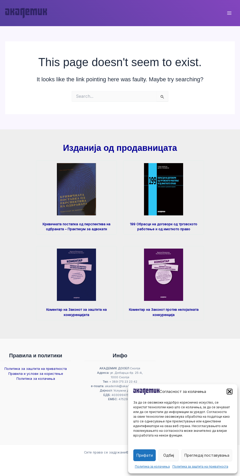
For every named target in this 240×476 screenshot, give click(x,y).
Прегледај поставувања (206, 455)
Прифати (144, 455)
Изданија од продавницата (120, 148)
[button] (229, 391)
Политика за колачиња (152, 466)
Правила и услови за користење (35, 374)
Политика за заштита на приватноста (200, 466)
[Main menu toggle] (229, 13)
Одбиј (168, 455)
